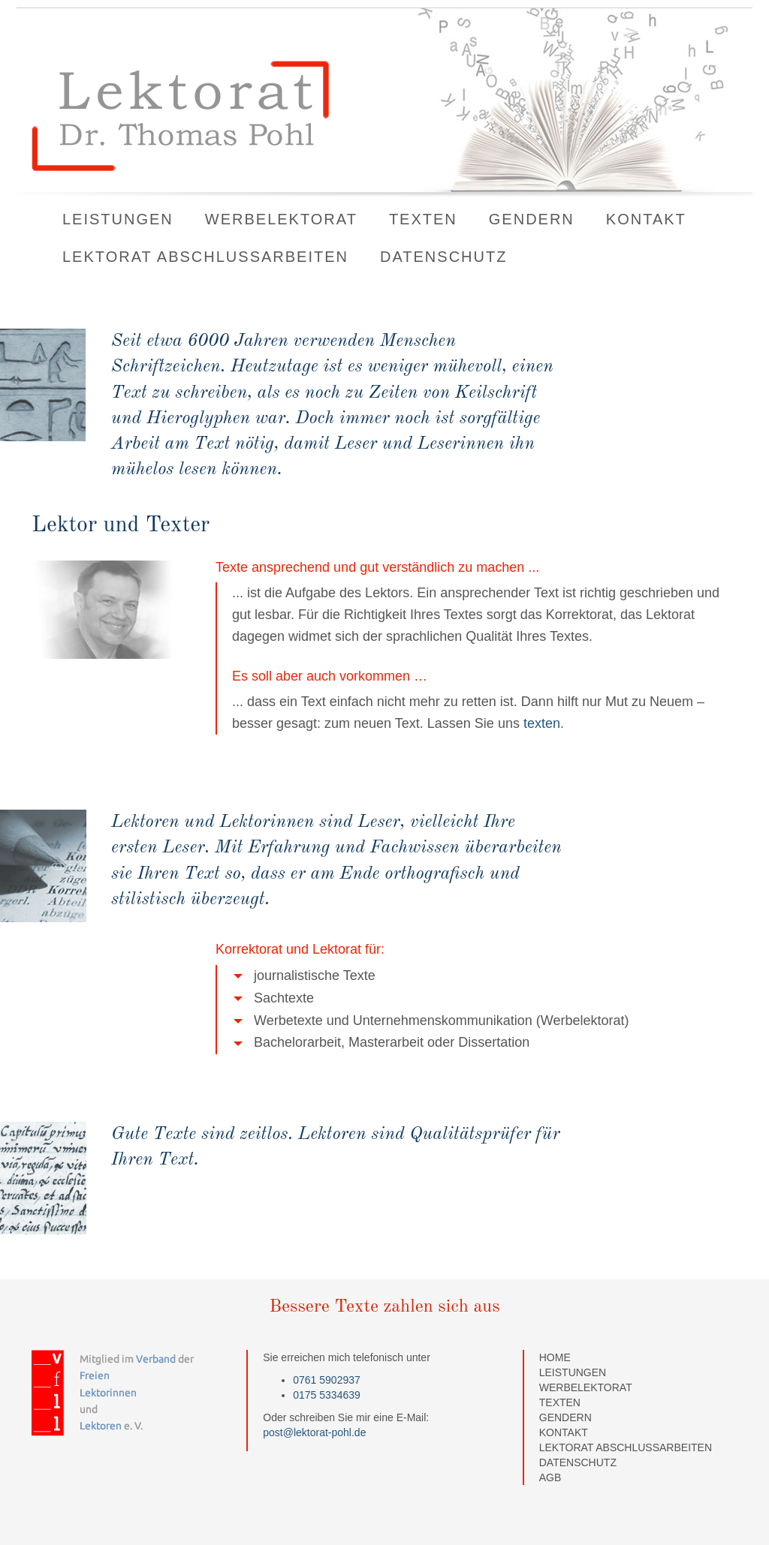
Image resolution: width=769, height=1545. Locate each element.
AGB (550, 1477)
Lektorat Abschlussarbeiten (205, 256)
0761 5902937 (326, 1380)
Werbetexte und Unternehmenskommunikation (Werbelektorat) (431, 1021)
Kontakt (646, 219)
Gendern (531, 219)
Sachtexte (274, 998)
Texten (423, 219)
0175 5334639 (326, 1395)
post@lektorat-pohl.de (314, 1432)
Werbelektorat (281, 219)
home (555, 1357)
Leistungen (117, 219)
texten (540, 723)
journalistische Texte (304, 976)
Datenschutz (443, 256)
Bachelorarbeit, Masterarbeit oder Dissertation (381, 1043)
